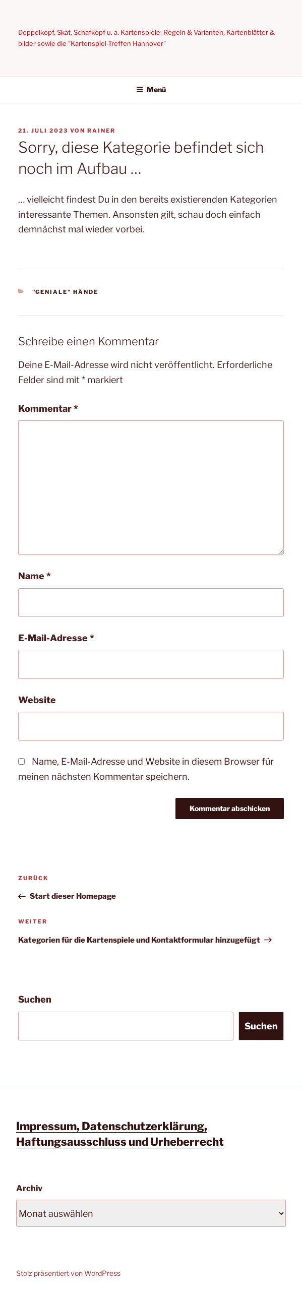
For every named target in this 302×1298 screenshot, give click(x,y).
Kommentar (48, 408)
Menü (151, 89)
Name (34, 576)
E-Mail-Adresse (56, 638)
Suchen (34, 999)
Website (37, 700)
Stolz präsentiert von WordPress (68, 1273)
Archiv (29, 1188)
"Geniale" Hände (65, 291)
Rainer (101, 130)
